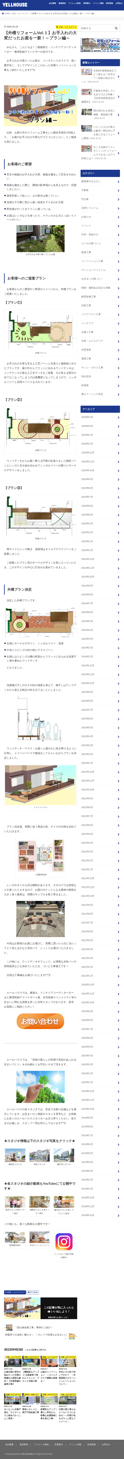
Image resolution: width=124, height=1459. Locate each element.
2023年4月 (87, 709)
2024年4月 (87, 607)
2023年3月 (87, 717)
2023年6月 (87, 692)
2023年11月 (87, 649)
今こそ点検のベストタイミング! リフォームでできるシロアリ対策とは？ (98, 149)
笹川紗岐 (34, 1292)
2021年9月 (87, 870)
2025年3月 (87, 513)
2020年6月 (87, 998)
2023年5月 (87, 700)
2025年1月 (87, 530)
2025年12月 (87, 437)
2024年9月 (87, 565)
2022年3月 (87, 819)
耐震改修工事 (88, 287)
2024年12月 (87, 539)
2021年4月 (87, 913)
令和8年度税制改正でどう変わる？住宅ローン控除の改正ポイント (98, 76)
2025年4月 (87, 505)
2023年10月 (87, 658)
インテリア (87, 313)
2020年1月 (87, 1040)
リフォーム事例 (74, 3)
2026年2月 (87, 420)
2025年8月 (87, 471)
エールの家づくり (91, 236)
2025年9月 (87, 463)
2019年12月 (87, 1049)
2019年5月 (87, 1108)
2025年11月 (87, 446)
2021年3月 (87, 921)
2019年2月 (87, 1134)
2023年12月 (87, 641)
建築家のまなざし (91, 177)
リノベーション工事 (92, 253)
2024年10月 (87, 556)
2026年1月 (87, 429)
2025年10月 (87, 454)
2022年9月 (87, 768)
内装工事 (86, 296)
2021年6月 (87, 896)
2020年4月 (87, 1015)
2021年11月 (87, 853)
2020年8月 (87, 981)
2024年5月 (87, 598)
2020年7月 (87, 989)
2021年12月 (87, 845)
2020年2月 (87, 1032)
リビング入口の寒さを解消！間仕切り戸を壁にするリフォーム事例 (98, 130)
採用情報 (109, 3)
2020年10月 (87, 964)
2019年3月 (87, 1125)
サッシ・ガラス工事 (92, 355)
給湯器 (84, 372)
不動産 (84, 185)
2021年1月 (87, 938)
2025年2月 (87, 522)
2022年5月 (87, 802)
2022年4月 (87, 811)
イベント (86, 219)
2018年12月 (87, 1151)
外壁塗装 (86, 338)
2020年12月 (87, 947)
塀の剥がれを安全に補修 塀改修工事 (98, 112)
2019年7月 (87, 1091)
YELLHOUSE (15, 4)
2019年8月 (87, 1083)
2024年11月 (87, 548)
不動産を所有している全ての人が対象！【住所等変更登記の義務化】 (98, 95)
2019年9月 (87, 1074)
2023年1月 (87, 734)
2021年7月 (87, 887)
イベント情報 (98, 3)
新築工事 (86, 245)
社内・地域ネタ (89, 228)
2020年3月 (87, 1023)
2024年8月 (87, 573)
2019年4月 (87, 1117)
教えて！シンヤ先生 (92, 380)
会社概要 (52, 3)
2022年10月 (87, 760)
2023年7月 (87, 683)
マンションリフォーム (93, 261)
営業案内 (86, 3)
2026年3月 (87, 412)
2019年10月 (87, 1066)
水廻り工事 (87, 321)
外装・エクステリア (16, 1292)
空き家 (84, 194)
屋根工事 (86, 346)
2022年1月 (87, 836)
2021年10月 (87, 862)
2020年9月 (87, 972)
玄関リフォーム (89, 202)
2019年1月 (87, 1142)
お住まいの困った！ (92, 270)
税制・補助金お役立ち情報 (95, 279)
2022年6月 (87, 794)
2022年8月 (87, 777)
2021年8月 (87, 879)
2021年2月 (87, 930)
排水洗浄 (86, 363)
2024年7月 (87, 581)
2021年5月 (87, 904)
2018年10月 (87, 1168)
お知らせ (86, 211)
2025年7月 (87, 480)
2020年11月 (87, 955)
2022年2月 (87, 828)
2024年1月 (87, 632)
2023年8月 (87, 675)
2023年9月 (87, 666)
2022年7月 (87, 785)
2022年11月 (87, 751)
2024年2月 (87, 624)
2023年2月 (87, 726)
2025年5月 (87, 497)
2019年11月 (87, 1057)
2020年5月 (87, 1006)
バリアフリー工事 (91, 304)
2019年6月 (87, 1100)
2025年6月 (87, 488)
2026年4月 (87, 403)
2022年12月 (87, 743)
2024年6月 (87, 590)
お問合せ (119, 3)
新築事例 (62, 3)
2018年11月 (87, 1159)
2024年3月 (87, 615)
